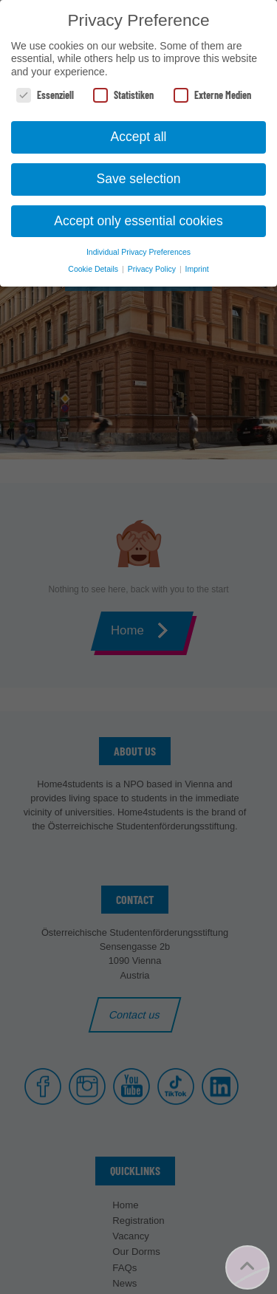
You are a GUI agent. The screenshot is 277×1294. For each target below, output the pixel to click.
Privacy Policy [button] (153, 268)
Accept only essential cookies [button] (138, 220)
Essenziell (45, 95)
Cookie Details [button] (94, 268)
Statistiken (123, 95)
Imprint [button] (197, 268)
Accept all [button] (139, 136)
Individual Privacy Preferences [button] (138, 251)
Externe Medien (212, 95)
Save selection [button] (139, 178)
